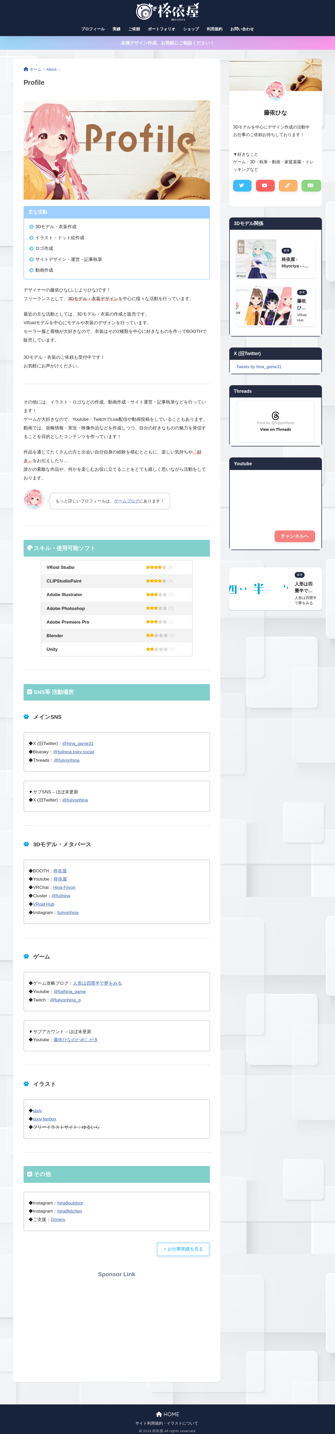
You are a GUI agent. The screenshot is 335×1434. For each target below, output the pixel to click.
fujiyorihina (68, 911)
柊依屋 (60, 870)
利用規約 (214, 29)
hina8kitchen (69, 1209)
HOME (167, 1412)
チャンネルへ (295, 536)
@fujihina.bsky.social (74, 751)
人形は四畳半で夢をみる (97, 981)
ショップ (191, 29)
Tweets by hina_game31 (259, 367)
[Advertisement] (117, 1323)
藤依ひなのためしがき (76, 1038)
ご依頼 (134, 29)
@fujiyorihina (67, 760)
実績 (116, 29)
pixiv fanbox (45, 1116)
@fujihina (61, 895)
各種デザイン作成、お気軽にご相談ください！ (167, 43)
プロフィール (93, 29)
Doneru (58, 1217)
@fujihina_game (70, 990)
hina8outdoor (70, 1200)
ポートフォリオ (161, 29)
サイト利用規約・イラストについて (166, 1421)
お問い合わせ (242, 29)
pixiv (37, 1108)
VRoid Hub (44, 903)
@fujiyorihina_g (65, 998)
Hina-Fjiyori (64, 886)
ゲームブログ (126, 500)
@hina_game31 (78, 743)
